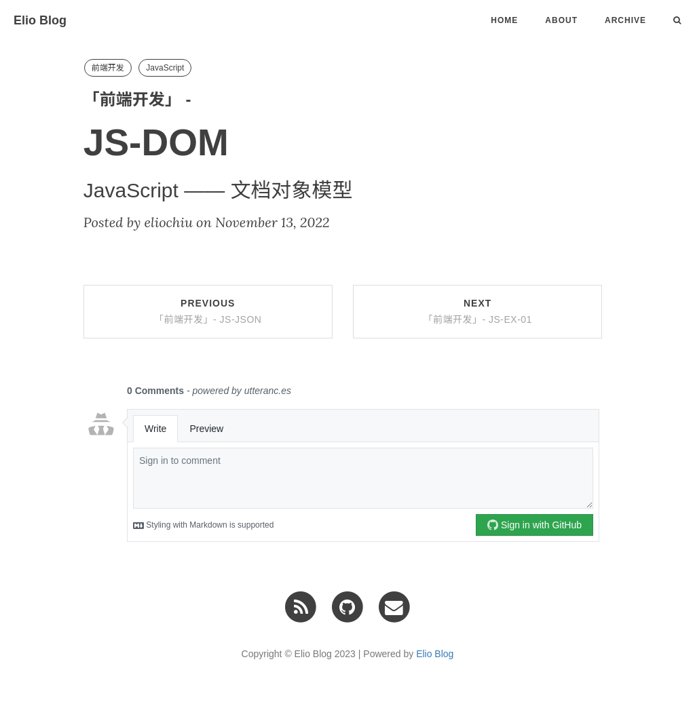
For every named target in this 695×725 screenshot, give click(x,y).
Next (477, 311)
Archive (625, 20)
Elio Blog (40, 20)
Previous (207, 311)
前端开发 (108, 68)
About (561, 20)
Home (504, 20)
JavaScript (165, 68)
